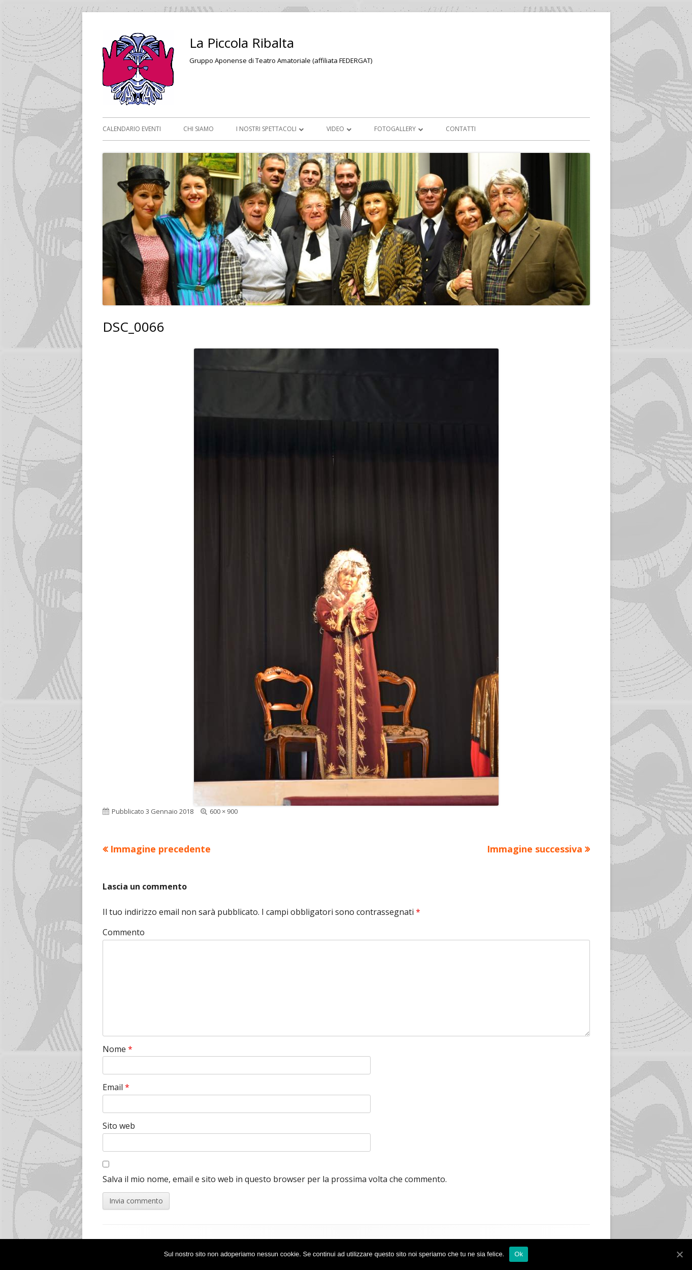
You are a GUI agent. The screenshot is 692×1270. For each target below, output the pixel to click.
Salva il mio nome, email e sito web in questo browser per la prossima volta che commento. (275, 1179)
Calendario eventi (132, 128)
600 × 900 (224, 811)
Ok (518, 1254)
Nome (118, 1049)
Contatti (461, 128)
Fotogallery (395, 128)
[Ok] (679, 1254)
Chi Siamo (198, 128)
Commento (124, 932)
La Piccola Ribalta (241, 43)
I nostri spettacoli (266, 128)
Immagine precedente (160, 849)
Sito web (119, 1125)
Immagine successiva (534, 849)
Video (335, 128)
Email (116, 1087)
